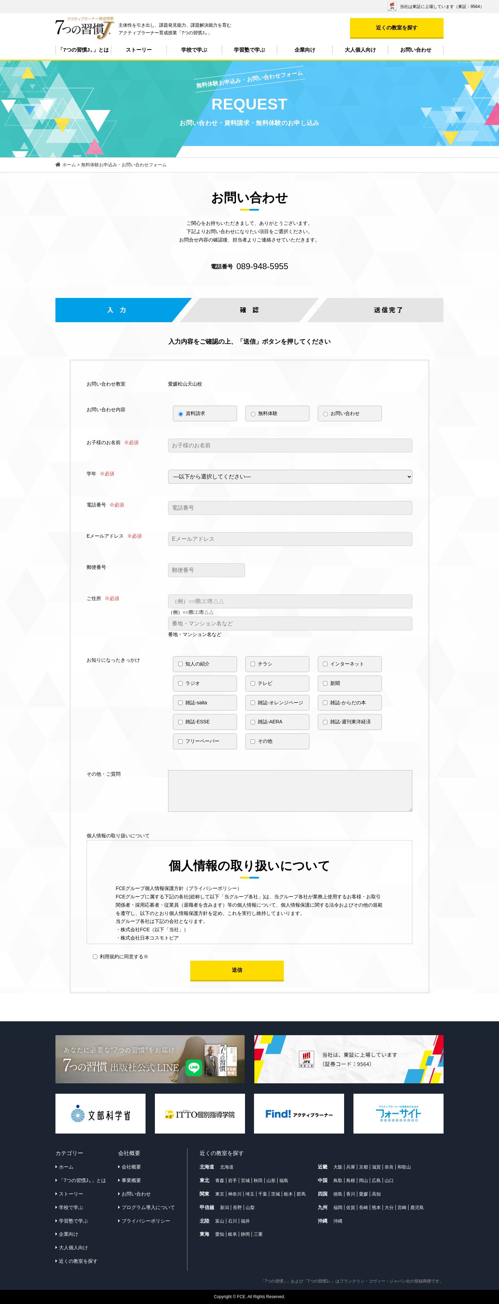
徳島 (337, 1194)
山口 (389, 1180)
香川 (350, 1194)
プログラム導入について (148, 1207)
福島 (283, 1180)
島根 (350, 1180)
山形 (270, 1180)
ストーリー (139, 50)
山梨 (250, 1207)
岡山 (363, 1180)
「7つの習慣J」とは (83, 50)
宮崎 (401, 1207)
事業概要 (131, 1180)
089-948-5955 (262, 266)
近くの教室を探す (397, 27)
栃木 (288, 1194)
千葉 (262, 1194)
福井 (245, 1221)
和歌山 (404, 1167)
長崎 (363, 1207)
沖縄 (337, 1221)
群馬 (301, 1194)
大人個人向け (360, 50)
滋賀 (376, 1167)
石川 (232, 1221)
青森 (219, 1180)
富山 (219, 1221)
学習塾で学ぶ (249, 50)
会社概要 (131, 1167)
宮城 (245, 1180)
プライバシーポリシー (146, 1221)
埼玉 (249, 1194)
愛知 (219, 1234)
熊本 (376, 1207)
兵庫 (350, 1167)
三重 (258, 1234)
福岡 (337, 1207)
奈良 (389, 1167)
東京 (219, 1194)
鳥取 (337, 1180)
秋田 (258, 1180)
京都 (363, 1167)
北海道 (227, 1167)
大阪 (337, 1167)
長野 (237, 1207)
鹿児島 (417, 1207)
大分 (389, 1207)
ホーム (66, 1167)
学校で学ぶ (194, 50)
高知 (376, 1194)
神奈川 (235, 1194)
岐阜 (232, 1234)
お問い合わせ (415, 50)
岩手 (232, 1180)
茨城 (275, 1194)
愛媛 (363, 1194)
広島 (376, 1180)
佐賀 (350, 1207)
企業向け (305, 50)
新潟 (224, 1207)
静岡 (245, 1234)
